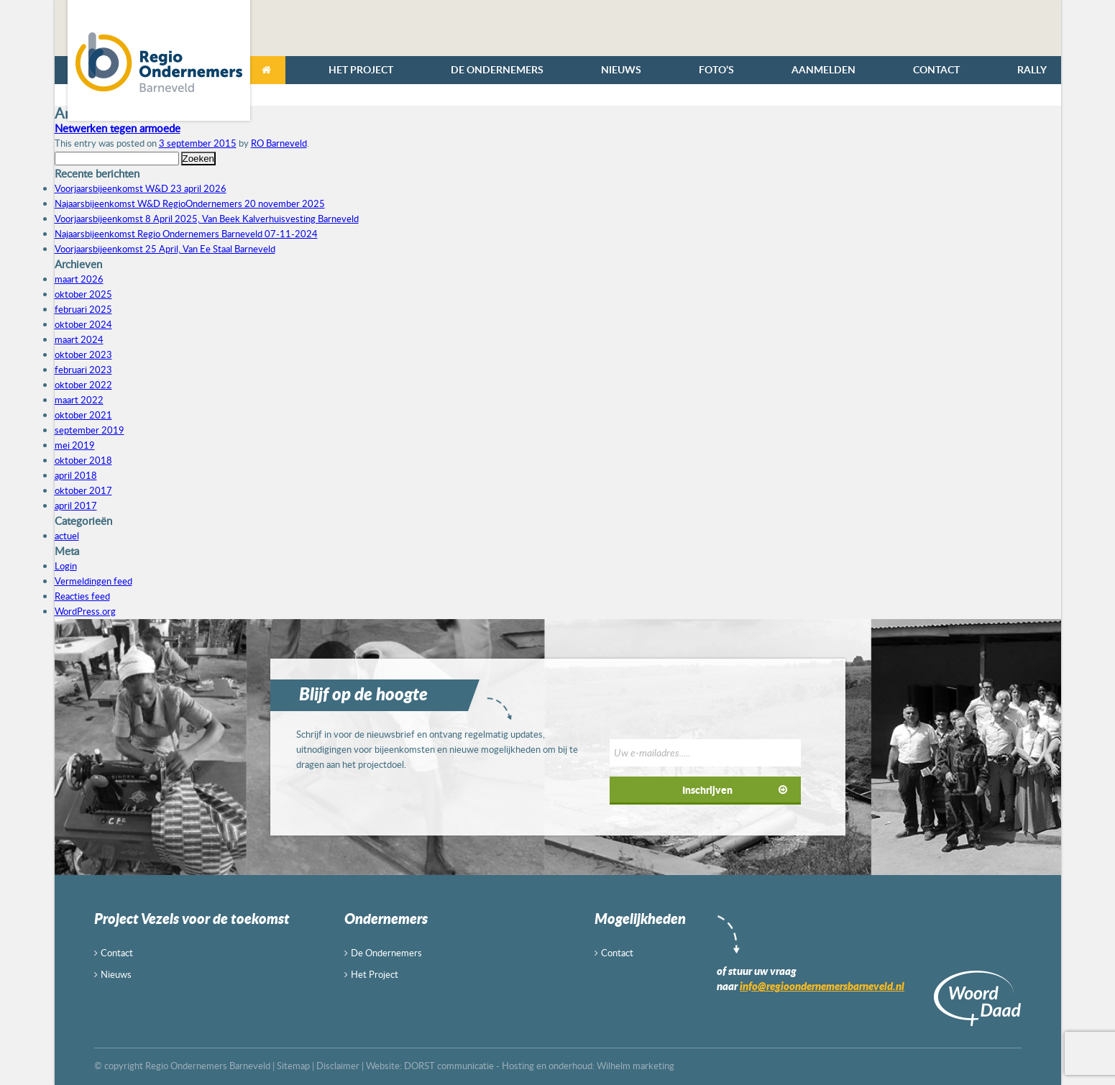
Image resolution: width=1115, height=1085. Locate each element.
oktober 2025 (83, 294)
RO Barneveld (279, 143)
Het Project (361, 69)
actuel (67, 535)
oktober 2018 (83, 460)
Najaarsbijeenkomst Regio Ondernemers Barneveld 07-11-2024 (186, 233)
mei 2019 (75, 445)
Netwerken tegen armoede (117, 128)
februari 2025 (83, 309)
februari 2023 (83, 369)
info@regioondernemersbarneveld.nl (822, 986)
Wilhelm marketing (635, 1065)
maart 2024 (79, 339)
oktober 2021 (83, 414)
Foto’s (716, 69)
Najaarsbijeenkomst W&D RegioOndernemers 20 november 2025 (190, 203)
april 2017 (76, 505)
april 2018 (76, 475)
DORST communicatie (449, 1065)
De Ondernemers (497, 69)
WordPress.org (85, 611)
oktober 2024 (83, 324)
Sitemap (293, 1065)
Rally (1032, 69)
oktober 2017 (83, 490)
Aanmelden (823, 69)
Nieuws (621, 69)
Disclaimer (337, 1065)
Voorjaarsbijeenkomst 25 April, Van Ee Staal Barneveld (165, 248)
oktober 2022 (83, 384)
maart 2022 (79, 399)
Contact (936, 69)
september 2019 (89, 430)
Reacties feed (82, 596)
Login (66, 565)
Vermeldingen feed (93, 580)
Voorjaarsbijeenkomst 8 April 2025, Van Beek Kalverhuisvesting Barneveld (207, 218)
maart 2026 (79, 279)
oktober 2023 (83, 354)
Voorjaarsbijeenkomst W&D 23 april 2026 (140, 188)
